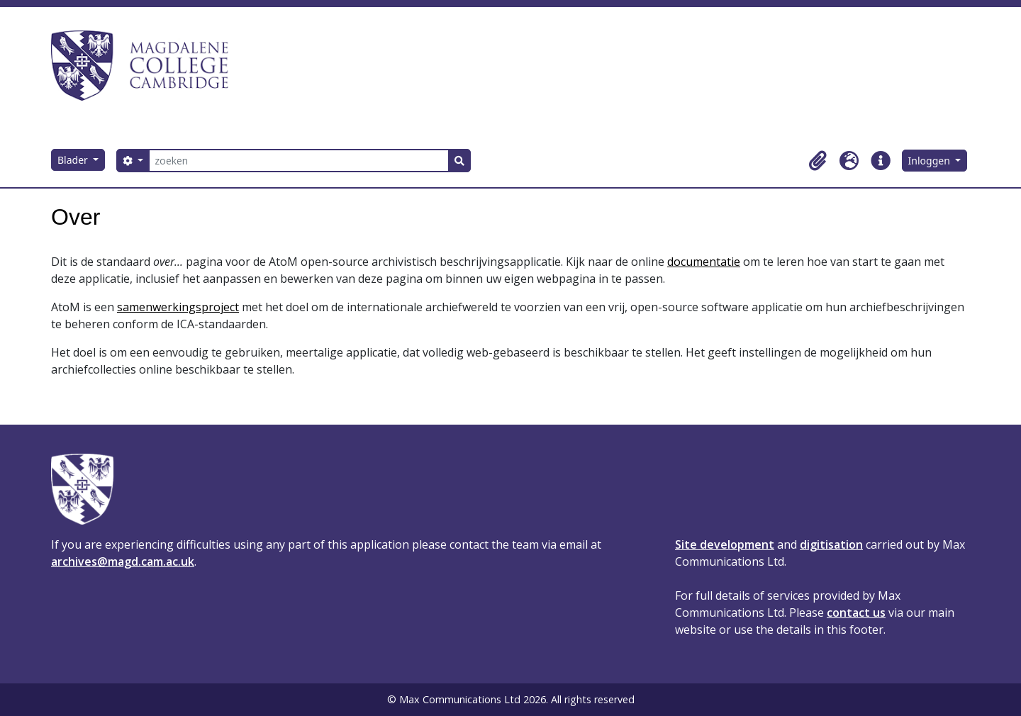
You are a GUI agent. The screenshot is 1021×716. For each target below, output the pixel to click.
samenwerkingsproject (178, 307)
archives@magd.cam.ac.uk (122, 561)
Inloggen (930, 160)
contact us (856, 612)
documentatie (703, 261)
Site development (724, 544)
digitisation (831, 544)
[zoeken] (299, 160)
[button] (818, 161)
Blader (74, 160)
